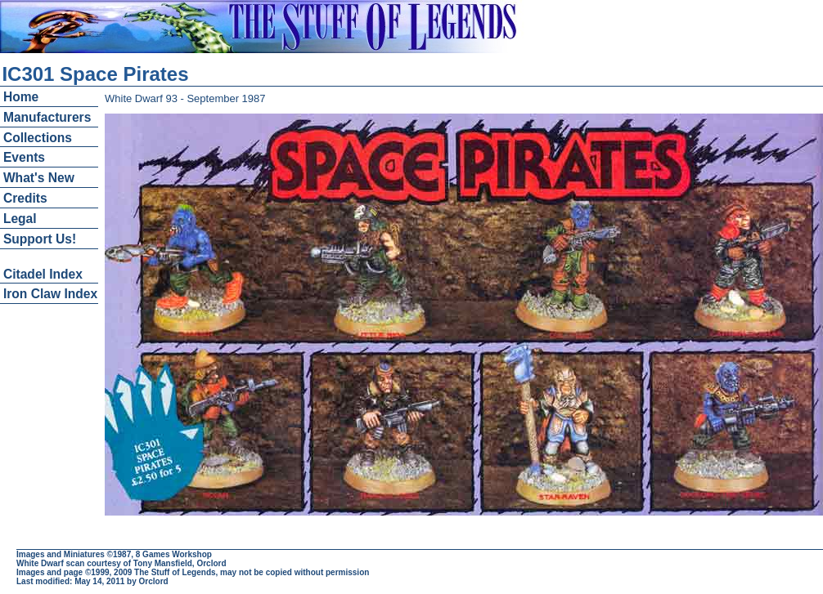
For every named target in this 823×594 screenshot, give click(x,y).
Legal (20, 219)
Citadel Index (43, 274)
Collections (37, 138)
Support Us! (39, 239)
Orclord (154, 581)
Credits (25, 198)
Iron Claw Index (50, 294)
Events (24, 157)
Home (20, 97)
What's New (38, 178)
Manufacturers (47, 117)
